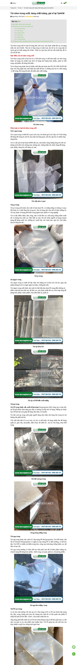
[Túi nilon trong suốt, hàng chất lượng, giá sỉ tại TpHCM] (38, 3)
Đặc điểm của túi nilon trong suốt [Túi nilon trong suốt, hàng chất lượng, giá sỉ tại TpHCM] (22, 24)
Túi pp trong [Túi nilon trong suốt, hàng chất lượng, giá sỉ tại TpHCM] (19, 35)
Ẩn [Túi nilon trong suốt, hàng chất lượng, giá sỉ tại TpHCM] (19, 21)
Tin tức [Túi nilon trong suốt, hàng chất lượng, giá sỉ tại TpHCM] (20, 8)
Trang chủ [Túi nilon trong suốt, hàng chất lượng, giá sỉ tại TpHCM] (13, 8)
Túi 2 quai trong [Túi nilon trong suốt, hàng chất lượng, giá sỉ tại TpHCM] (20, 28)
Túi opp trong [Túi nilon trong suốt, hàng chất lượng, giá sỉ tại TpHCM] (19, 37)
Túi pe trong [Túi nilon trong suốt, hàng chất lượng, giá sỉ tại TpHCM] (19, 30)
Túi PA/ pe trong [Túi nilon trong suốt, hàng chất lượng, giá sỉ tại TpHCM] (20, 39)
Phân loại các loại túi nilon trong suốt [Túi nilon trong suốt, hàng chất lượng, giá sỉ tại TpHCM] (23, 26)
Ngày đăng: (14, 16)
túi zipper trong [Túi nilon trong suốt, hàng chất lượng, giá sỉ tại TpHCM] (20, 33)
